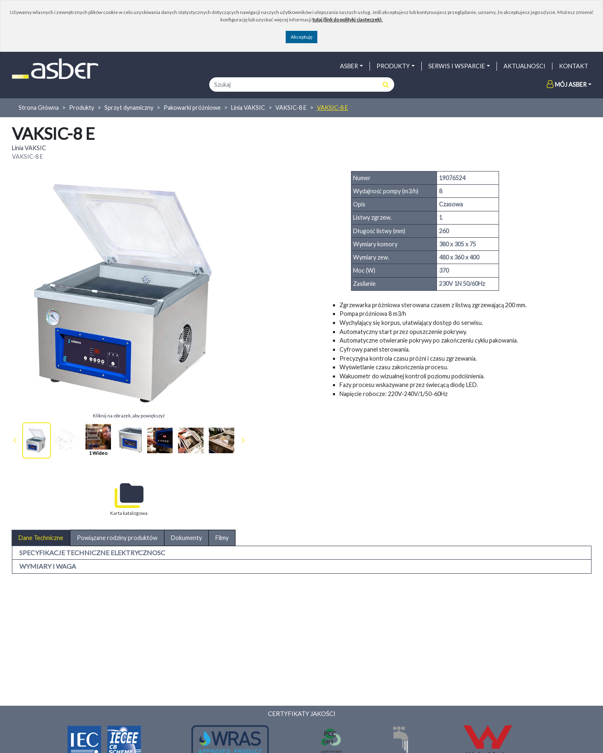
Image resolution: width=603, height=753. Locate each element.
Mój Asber (567, 84)
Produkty (81, 107)
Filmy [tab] (222, 537)
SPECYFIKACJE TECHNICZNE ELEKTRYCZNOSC (92, 552)
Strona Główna (38, 107)
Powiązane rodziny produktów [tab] (117, 537)
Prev (16, 440)
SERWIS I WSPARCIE (456, 66)
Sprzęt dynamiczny (128, 107)
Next (241, 440)
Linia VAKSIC (248, 107)
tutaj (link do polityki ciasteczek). (347, 19)
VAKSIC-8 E (291, 107)
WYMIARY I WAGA (47, 566)
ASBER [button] (349, 66)
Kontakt (573, 66)
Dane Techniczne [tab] (40, 537)
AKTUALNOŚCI (524, 66)
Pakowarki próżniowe (192, 107)
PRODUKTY (393, 66)
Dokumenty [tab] (186, 537)
